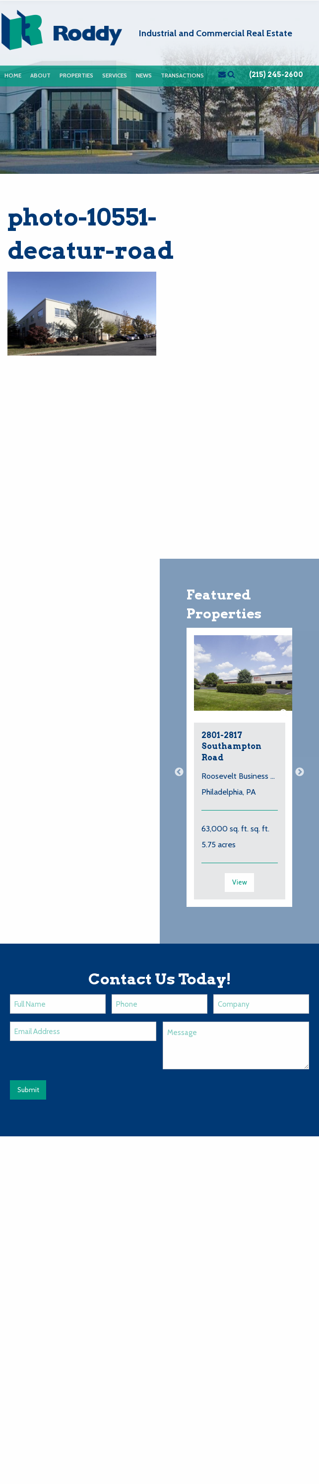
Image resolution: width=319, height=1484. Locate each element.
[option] (240, 772)
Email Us (22, 1241)
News (144, 75)
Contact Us (257, 1275)
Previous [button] (179, 772)
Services (114, 75)
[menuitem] (13, 76)
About (40, 75)
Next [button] (300, 772)
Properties (76, 75)
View (239, 882)
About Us (114, 1275)
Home (12, 75)
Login (302, 1275)
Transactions (182, 75)
